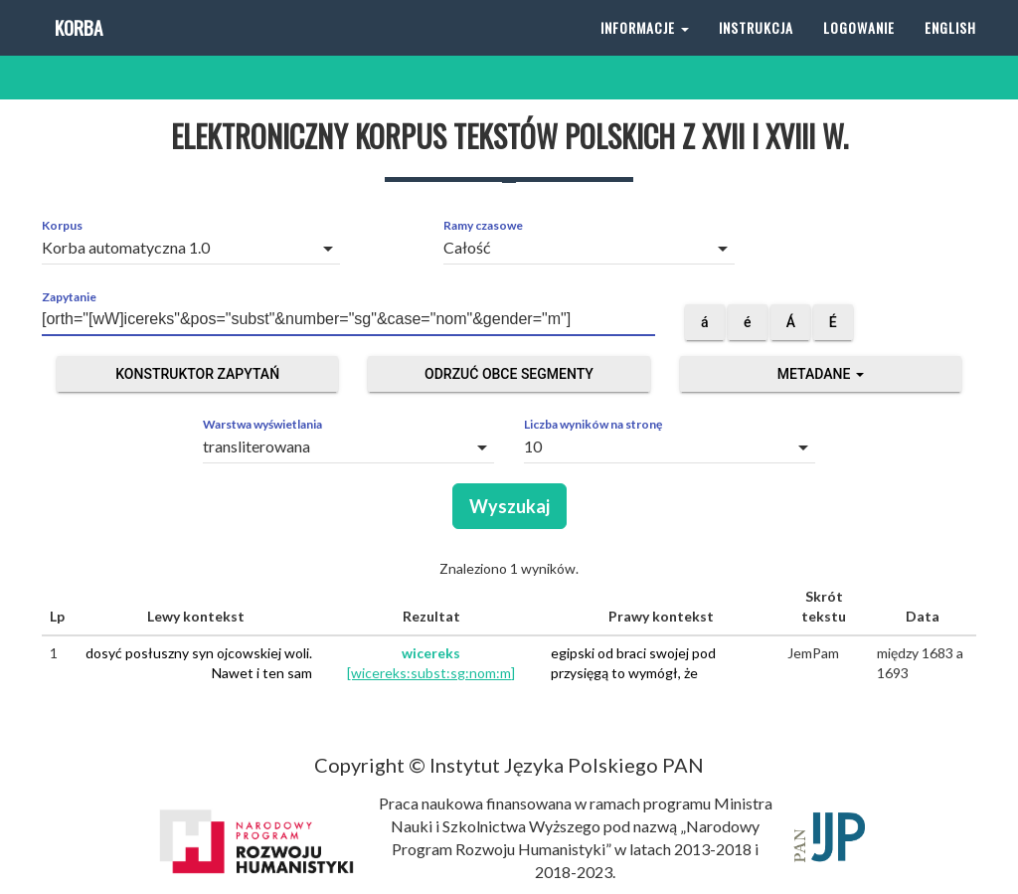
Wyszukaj (509, 506)
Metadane (820, 374)
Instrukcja (756, 49)
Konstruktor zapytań (197, 374)
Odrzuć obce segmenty (509, 374)
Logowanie (859, 49)
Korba (77, 49)
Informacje (644, 49)
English (950, 49)
